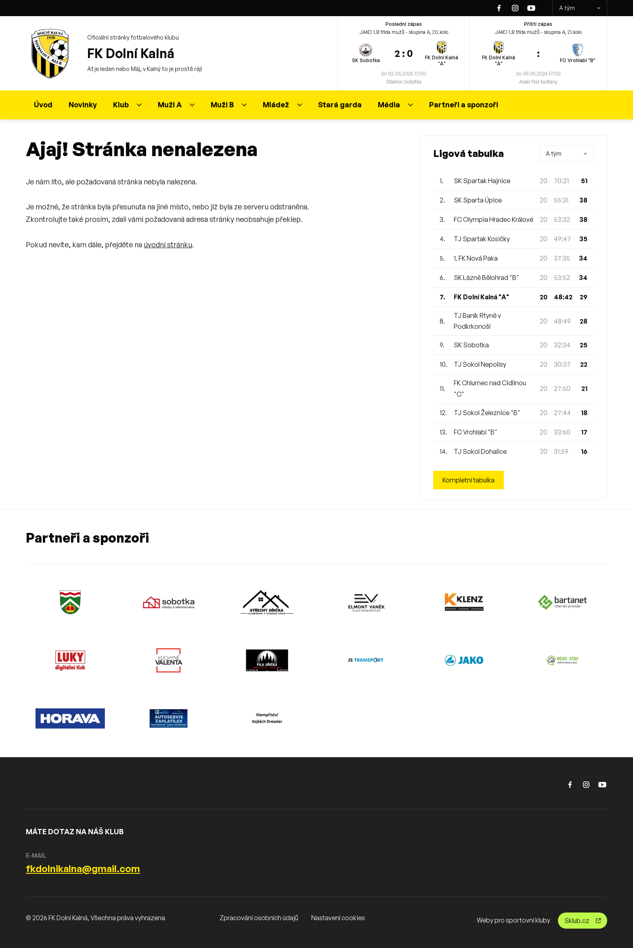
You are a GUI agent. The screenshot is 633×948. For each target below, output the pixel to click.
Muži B (229, 104)
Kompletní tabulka (468, 480)
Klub (127, 104)
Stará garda (340, 104)
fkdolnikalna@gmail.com (83, 868)
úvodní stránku (168, 244)
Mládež (282, 104)
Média (395, 104)
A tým (579, 8)
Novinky (83, 104)
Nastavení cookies (338, 918)
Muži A (176, 104)
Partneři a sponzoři (463, 104)
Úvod (43, 104)
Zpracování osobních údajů (259, 918)
